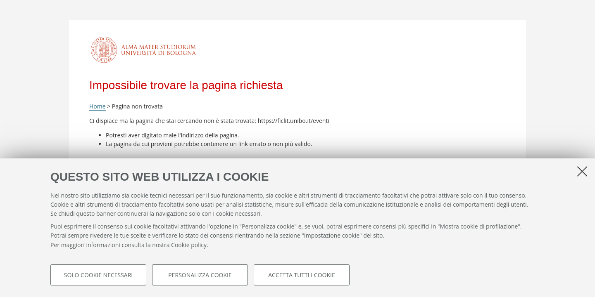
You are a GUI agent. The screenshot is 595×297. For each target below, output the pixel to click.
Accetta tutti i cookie (301, 275)
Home (97, 106)
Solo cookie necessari (98, 275)
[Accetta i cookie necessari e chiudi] (582, 171)
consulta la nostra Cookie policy (164, 245)
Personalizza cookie (199, 275)
